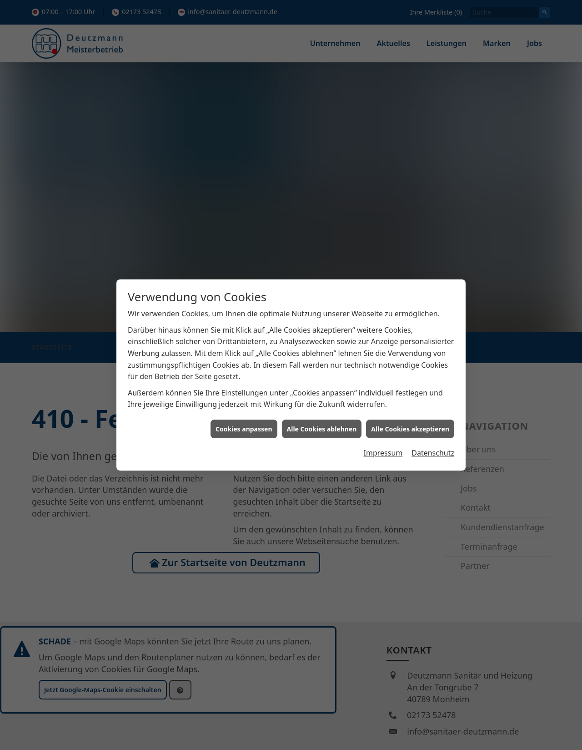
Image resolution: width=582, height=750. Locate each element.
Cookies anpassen (244, 367)
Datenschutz (432, 391)
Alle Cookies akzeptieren (410, 367)
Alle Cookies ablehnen (322, 367)
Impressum (383, 391)
